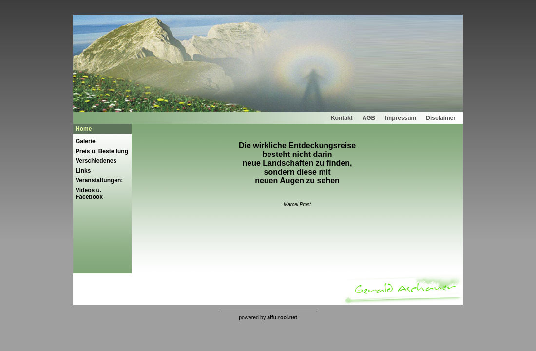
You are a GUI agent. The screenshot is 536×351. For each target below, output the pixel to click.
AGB (369, 118)
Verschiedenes (96, 160)
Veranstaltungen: (99, 180)
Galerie (86, 141)
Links (83, 170)
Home (84, 128)
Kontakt (342, 118)
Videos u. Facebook (89, 193)
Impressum (400, 118)
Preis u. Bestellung (102, 151)
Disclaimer (441, 118)
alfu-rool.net (282, 317)
